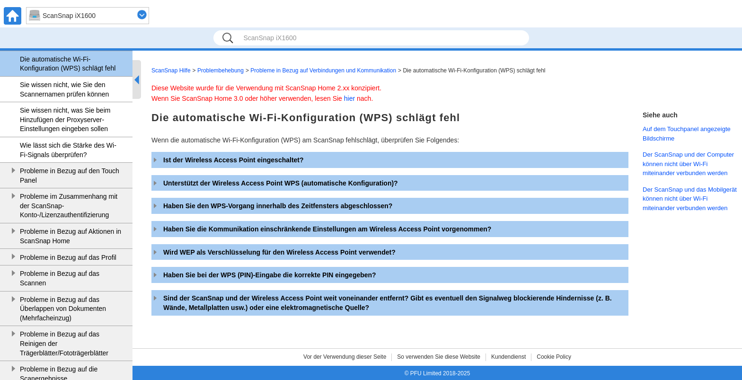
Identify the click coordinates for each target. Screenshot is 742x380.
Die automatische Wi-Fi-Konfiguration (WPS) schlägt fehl (67, 63)
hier (349, 98)
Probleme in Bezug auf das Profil (68, 257)
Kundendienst (508, 356)
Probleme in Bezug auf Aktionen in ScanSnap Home (70, 236)
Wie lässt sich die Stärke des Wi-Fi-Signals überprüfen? (68, 150)
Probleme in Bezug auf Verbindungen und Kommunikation (323, 70)
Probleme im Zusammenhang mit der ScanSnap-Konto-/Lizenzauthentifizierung (68, 206)
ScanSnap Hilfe (171, 70)
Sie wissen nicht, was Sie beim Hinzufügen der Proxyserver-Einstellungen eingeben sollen (65, 119)
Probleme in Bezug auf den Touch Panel (69, 175)
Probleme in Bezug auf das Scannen (59, 278)
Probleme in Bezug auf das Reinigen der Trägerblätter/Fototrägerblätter (64, 343)
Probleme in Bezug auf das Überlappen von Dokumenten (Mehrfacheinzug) (63, 309)
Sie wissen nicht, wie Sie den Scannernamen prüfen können (64, 89)
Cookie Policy (554, 356)
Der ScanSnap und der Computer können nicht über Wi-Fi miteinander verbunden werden (688, 164)
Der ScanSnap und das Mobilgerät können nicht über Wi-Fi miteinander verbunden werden (690, 199)
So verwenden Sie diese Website (438, 356)
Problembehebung (220, 70)
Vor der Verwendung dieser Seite (344, 356)
